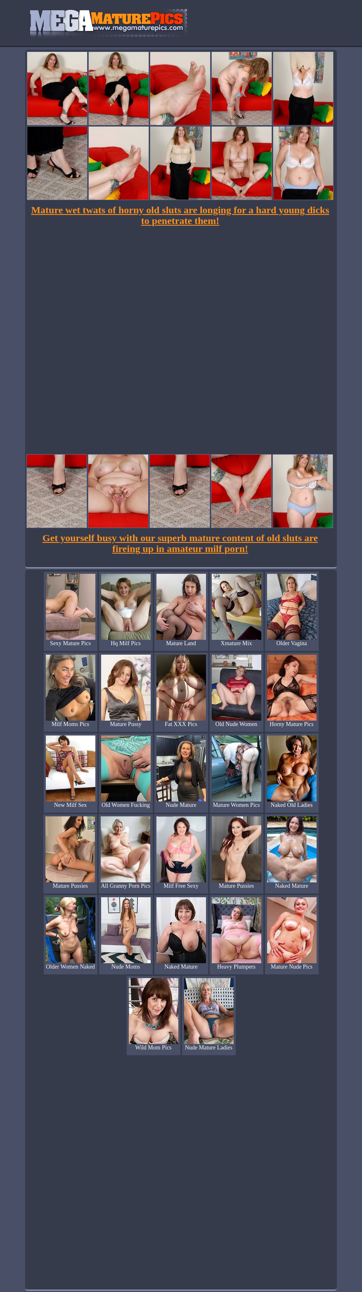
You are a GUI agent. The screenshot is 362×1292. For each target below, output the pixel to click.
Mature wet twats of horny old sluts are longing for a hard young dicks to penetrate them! (180, 215)
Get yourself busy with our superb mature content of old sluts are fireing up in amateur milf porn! (180, 543)
